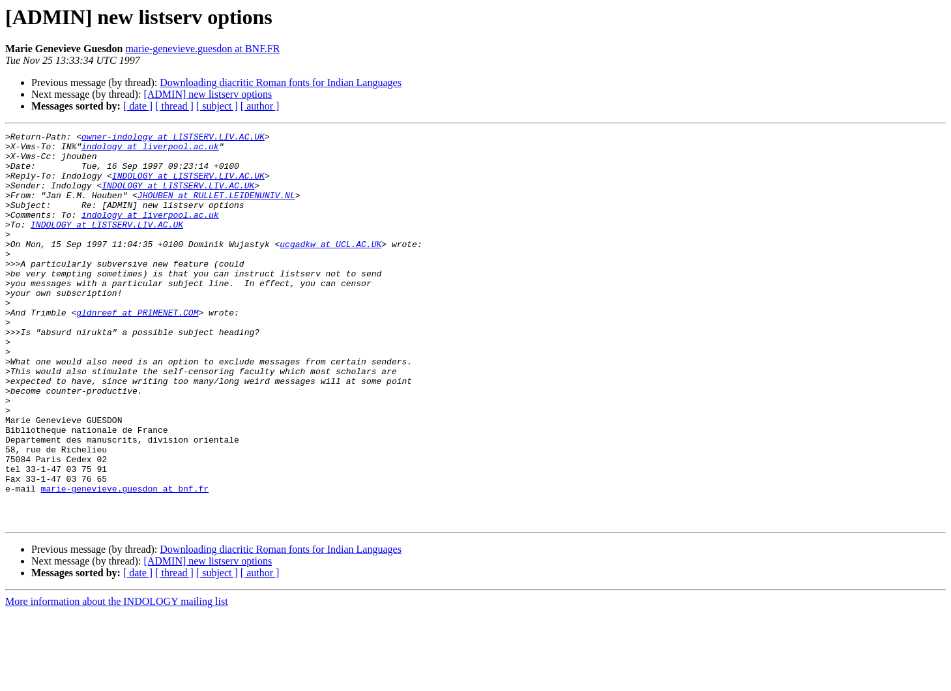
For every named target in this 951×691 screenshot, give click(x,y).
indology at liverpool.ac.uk (150, 150)
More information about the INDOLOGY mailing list (116, 679)
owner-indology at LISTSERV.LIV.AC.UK (173, 138)
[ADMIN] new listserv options (207, 94)
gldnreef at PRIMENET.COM (137, 349)
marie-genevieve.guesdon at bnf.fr (125, 560)
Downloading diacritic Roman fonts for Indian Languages (281, 82)
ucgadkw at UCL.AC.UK (330, 267)
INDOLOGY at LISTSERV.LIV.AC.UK (188, 185)
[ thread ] (174, 105)
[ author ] (260, 105)
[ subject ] (217, 105)
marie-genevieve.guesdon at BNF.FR (202, 48)
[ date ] (138, 105)
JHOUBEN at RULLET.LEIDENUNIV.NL (216, 208)
